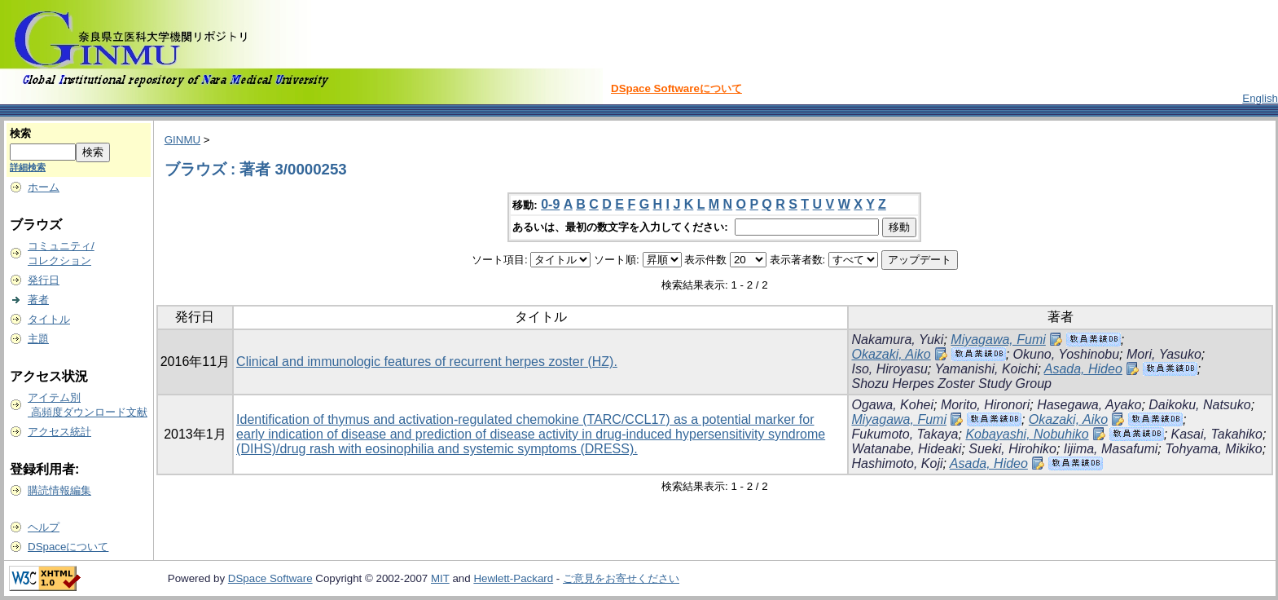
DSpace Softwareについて (676, 88)
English (1260, 98)
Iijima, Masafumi (1111, 449)
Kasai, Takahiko (1217, 434)
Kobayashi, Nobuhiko (1026, 434)
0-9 (550, 204)
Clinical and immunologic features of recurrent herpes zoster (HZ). (426, 361)
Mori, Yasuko (1163, 354)
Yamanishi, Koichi (985, 369)
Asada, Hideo (1083, 369)
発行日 (43, 280)
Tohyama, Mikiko (1213, 449)
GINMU (182, 140)
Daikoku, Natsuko (1199, 405)
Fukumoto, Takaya (904, 434)
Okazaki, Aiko (890, 354)
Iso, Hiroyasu (889, 369)
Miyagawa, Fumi (998, 339)
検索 (20, 133)
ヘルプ (43, 527)
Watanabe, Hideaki (906, 449)
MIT (440, 578)
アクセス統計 (59, 432)
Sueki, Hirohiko (1012, 449)
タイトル (49, 319)
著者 (38, 299)
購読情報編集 (59, 490)
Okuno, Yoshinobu (1066, 354)
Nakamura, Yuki (897, 339)
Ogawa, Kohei (892, 405)
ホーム (43, 187)
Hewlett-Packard (513, 578)
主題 (38, 339)
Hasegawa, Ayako (1089, 405)
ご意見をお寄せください (621, 578)
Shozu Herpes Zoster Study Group (951, 383)
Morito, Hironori (985, 405)
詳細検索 (28, 167)
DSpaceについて (68, 546)
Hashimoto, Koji (896, 463)
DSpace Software (270, 578)
